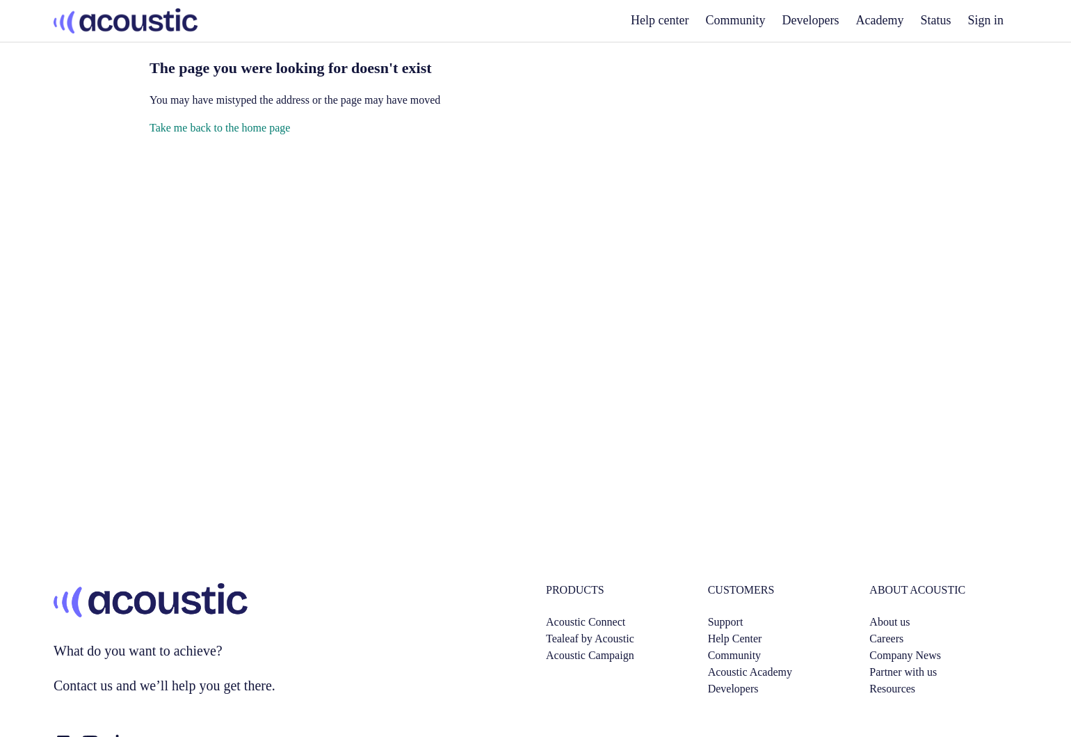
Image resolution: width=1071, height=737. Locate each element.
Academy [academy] (880, 20)
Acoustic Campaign (590, 655)
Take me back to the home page (220, 128)
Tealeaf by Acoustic (590, 638)
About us (889, 622)
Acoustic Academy (750, 672)
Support (725, 622)
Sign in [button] (985, 20)
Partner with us (903, 672)
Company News (905, 655)
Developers (733, 689)
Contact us (83, 685)
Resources (892, 689)
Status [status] (935, 20)
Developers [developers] (810, 20)
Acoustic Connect (585, 622)
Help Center (735, 638)
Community (736, 20)
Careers (886, 638)
